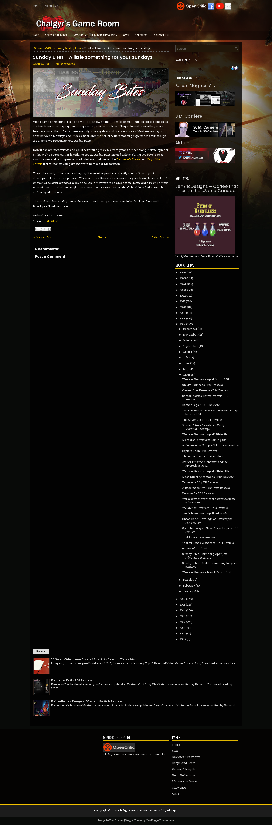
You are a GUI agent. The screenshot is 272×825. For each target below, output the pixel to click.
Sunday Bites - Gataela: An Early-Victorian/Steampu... (203, 427)
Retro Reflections (184, 775)
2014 (183, 610)
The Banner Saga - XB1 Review (202, 456)
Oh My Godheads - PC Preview (202, 385)
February (189, 585)
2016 (183, 599)
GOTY (126, 35)
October (188, 340)
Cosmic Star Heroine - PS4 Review (205, 390)
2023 (183, 290)
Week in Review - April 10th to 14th (205, 471)
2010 (183, 633)
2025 (183, 278)
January (188, 591)
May (186, 369)
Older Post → (160, 237)
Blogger (172, 810)
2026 (183, 272)
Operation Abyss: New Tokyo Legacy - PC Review (210, 530)
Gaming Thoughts (184, 769)
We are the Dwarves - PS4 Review (205, 508)
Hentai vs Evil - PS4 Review (71, 680)
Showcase (179, 787)
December (190, 329)
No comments (65, 64)
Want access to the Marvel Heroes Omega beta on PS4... (210, 412)
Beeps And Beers (184, 763)
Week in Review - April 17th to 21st (205, 434)
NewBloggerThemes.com (160, 820)
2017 (183, 324)
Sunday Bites (73, 48)
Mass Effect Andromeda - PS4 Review (208, 477)
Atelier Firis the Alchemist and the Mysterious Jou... (205, 463)
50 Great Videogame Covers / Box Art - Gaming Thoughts (93, 659)
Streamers (141, 35)
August (187, 352)
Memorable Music (184, 781)
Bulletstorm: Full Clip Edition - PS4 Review (210, 445)
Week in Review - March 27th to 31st (206, 572)
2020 (183, 307)
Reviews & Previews (56, 35)
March (187, 579)
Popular (41, 651)
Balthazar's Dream (128, 159)
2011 (182, 628)
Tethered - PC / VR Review (200, 482)
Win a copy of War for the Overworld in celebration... (208, 500)
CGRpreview (53, 48)
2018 (183, 318)
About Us (52, 4)
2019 (183, 313)
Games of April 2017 (195, 548)
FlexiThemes (116, 820)
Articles (81, 34)
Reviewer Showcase (106, 34)
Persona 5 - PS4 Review (198, 493)
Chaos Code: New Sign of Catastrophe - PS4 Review (208, 520)
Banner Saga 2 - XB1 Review (201, 405)
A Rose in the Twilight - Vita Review (206, 488)
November (190, 334)
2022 (183, 295)
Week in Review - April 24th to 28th (206, 379)
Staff (175, 751)
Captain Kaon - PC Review (199, 451)
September (190, 346)
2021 (182, 301)
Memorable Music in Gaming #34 (204, 440)
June (186, 363)
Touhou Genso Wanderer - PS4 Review (208, 543)
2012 (182, 622)
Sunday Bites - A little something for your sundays (93, 57)
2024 (183, 284)
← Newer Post (42, 237)
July (186, 357)
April (186, 375)
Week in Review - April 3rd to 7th (204, 513)
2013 (182, 616)
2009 (183, 639)
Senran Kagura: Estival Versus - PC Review (205, 397)
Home (36, 5)
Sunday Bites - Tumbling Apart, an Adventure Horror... (204, 555)
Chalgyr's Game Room (133, 810)
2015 (182, 604)
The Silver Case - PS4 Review (202, 420)
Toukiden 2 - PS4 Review (199, 537)
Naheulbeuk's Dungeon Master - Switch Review (86, 701)
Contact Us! (161, 35)
